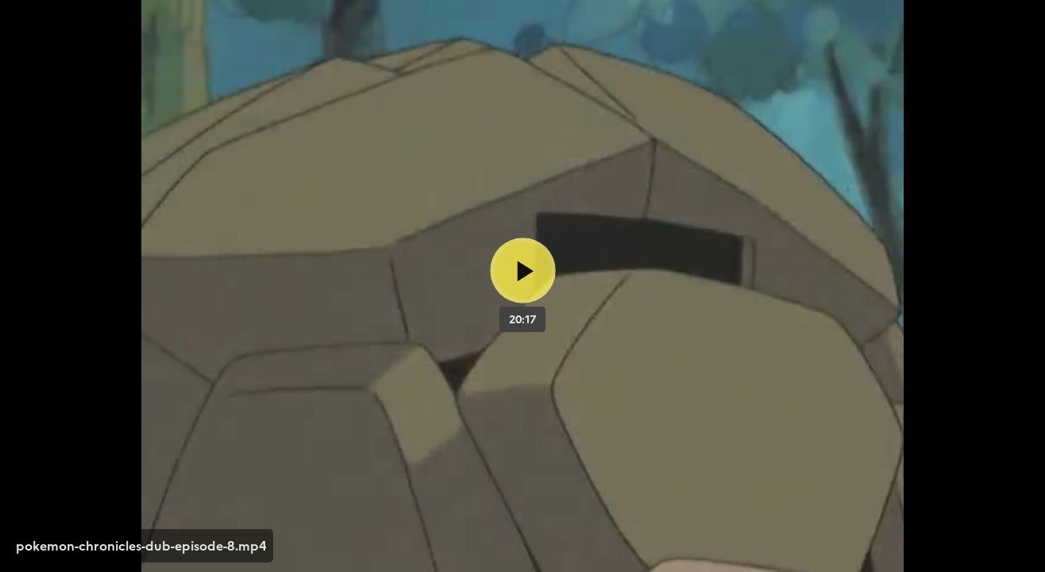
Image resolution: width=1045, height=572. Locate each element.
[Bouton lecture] (523, 270)
